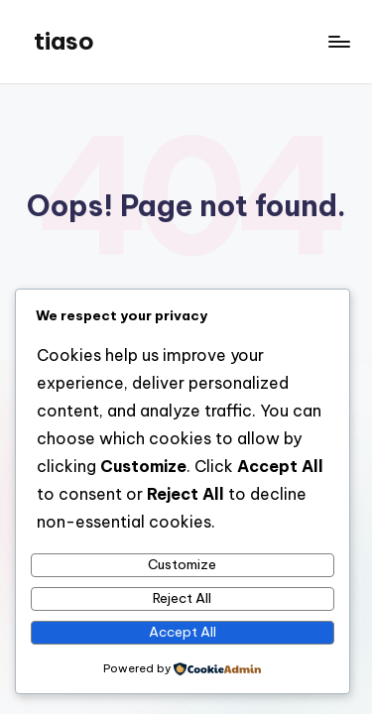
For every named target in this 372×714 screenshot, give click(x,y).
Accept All (182, 632)
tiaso (64, 41)
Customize (182, 564)
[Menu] (338, 41)
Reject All (182, 598)
